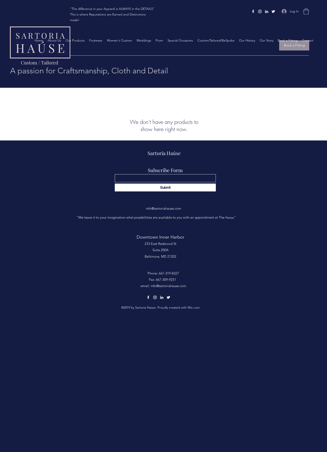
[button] (306, 11)
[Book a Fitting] (294, 45)
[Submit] (165, 187)
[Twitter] (273, 11)
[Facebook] (253, 11)
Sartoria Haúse (164, 153)
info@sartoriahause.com (163, 208)
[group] (163, 94)
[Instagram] (260, 11)
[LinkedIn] (266, 11)
